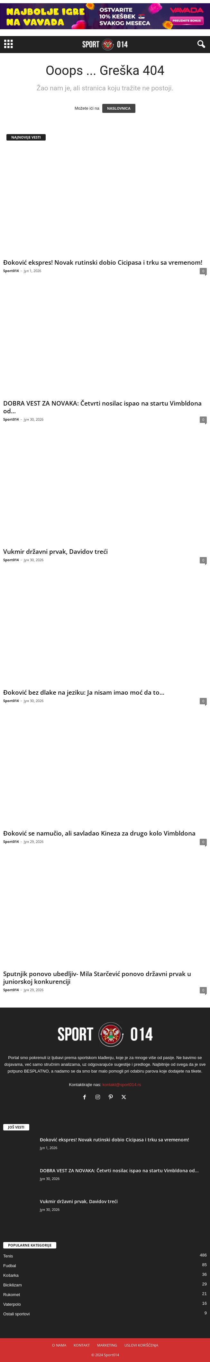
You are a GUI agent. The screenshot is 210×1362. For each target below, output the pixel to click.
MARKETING (107, 1345)
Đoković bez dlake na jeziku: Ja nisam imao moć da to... (83, 692)
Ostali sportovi (16, 1314)
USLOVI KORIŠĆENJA (141, 1345)
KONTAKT (82, 1345)
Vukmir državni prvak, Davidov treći (55, 551)
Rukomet (11, 1294)
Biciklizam (12, 1285)
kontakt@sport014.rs (121, 1084)
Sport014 (11, 270)
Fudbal (9, 1265)
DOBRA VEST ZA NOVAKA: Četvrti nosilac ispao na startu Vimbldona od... (102, 407)
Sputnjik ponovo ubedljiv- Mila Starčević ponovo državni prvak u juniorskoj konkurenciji (97, 978)
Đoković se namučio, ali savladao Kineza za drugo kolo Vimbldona (99, 833)
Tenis (8, 1256)
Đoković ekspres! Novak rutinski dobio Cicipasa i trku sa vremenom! (102, 262)
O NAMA (59, 1345)
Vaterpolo (12, 1304)
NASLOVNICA (119, 108)
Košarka (11, 1275)
